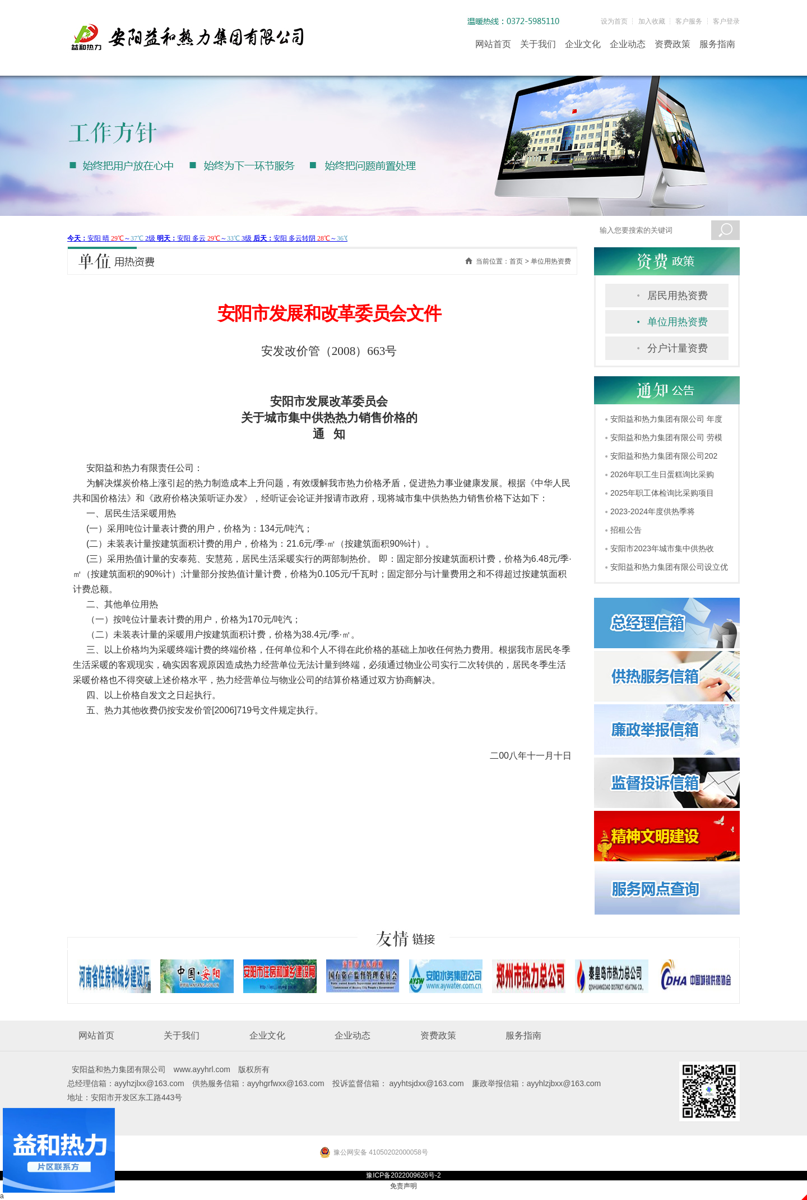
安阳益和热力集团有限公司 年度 (666, 418)
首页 (516, 261)
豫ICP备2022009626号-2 (403, 1175)
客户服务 (688, 21)
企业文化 (583, 44)
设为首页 (614, 21)
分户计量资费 (677, 348)
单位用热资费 (677, 321)
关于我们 (538, 44)
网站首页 (493, 44)
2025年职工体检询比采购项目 (662, 492)
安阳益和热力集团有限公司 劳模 (666, 437)
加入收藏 (651, 21)
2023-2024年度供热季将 (652, 511)
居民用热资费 (677, 295)
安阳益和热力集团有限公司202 (663, 455)
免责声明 (403, 1186)
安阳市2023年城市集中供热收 (662, 548)
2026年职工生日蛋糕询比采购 (662, 474)
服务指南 (717, 44)
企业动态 (628, 44)
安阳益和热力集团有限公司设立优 (669, 566)
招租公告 (626, 529)
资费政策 (672, 44)
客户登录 (726, 21)
